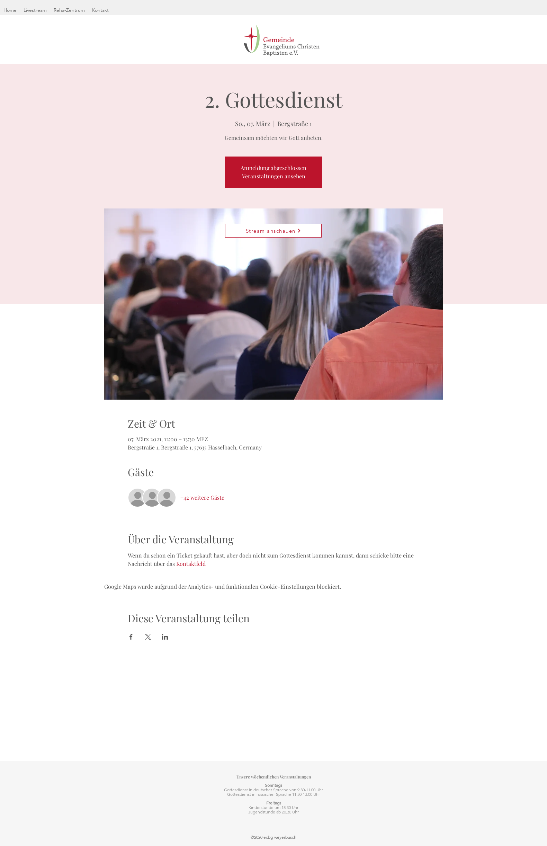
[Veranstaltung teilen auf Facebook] (131, 637)
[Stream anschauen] (273, 231)
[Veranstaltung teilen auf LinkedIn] (165, 637)
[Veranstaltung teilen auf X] (148, 637)
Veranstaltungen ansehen (273, 176)
